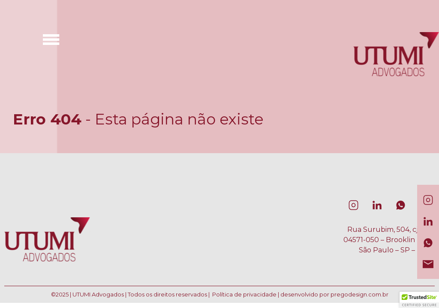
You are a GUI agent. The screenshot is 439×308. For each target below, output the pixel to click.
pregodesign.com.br (359, 294)
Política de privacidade (244, 294)
